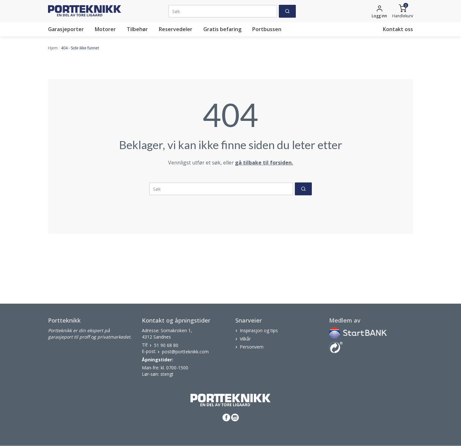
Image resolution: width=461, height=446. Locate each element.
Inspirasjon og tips (259, 330)
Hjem (53, 48)
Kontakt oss (398, 29)
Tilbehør (137, 29)
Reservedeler (175, 29)
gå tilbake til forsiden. (264, 162)
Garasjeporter (66, 29)
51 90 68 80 (166, 345)
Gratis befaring (222, 29)
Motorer (105, 29)
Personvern (251, 347)
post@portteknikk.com (185, 351)
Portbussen (266, 29)
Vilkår (245, 338)
